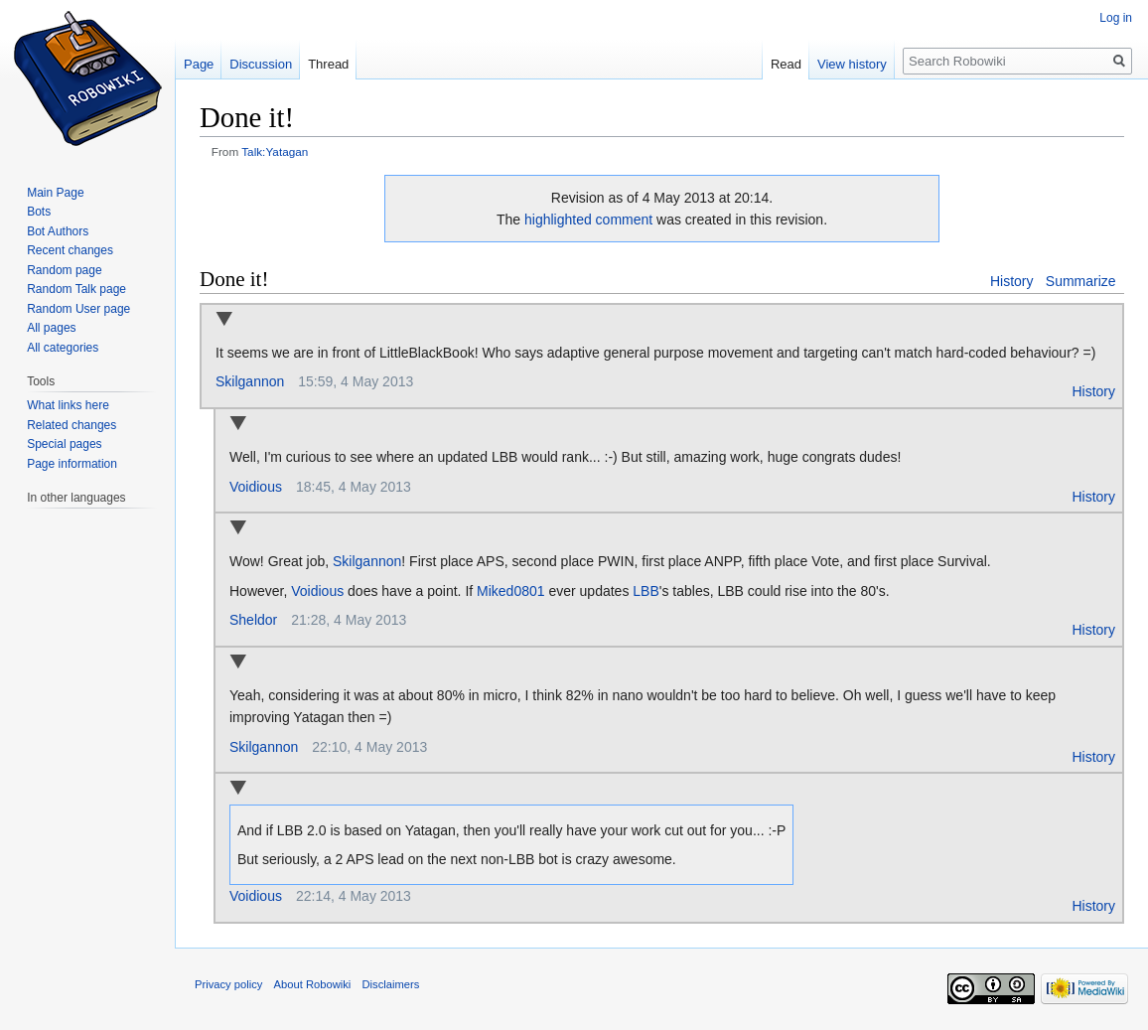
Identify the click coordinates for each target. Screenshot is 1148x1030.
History (1012, 281)
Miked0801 (511, 591)
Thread (328, 64)
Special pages (64, 444)
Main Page (55, 193)
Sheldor (253, 620)
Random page (64, 270)
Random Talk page (76, 289)
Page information (72, 464)
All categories (62, 348)
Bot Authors (57, 231)
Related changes (71, 425)
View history (852, 64)
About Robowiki (313, 984)
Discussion (260, 64)
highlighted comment (588, 219)
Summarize (1081, 281)
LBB (645, 591)
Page (199, 64)
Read (786, 64)
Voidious (255, 487)
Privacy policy (228, 984)
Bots (39, 212)
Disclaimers (391, 984)
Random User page (78, 309)
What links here (68, 405)
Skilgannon (249, 381)
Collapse (223, 320)
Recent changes (70, 250)
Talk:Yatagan (274, 151)
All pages (51, 328)
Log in (1115, 18)
